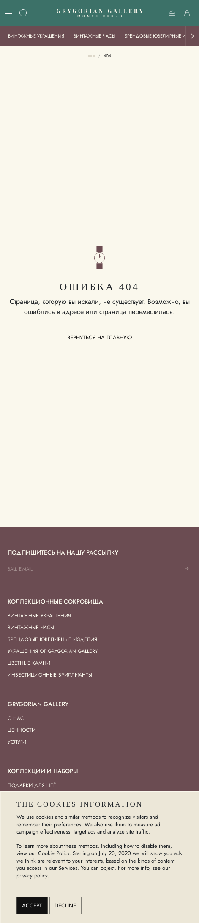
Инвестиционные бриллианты (50, 675)
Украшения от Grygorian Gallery (53, 651)
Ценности (21, 730)
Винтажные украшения (36, 35)
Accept (32, 905)
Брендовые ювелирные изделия (52, 639)
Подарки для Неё (32, 785)
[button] (192, 36)
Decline (65, 905)
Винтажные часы (94, 35)
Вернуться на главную (99, 337)
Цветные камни (29, 663)
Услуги (17, 742)
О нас (16, 718)
